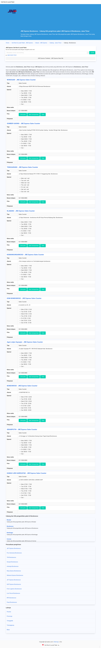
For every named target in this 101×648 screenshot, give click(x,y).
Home (7, 43)
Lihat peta (23, 114)
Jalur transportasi (34, 114)
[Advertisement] (58, 18)
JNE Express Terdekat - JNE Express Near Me (50, 58)
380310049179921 (12, 55)
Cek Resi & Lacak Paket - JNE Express (22, 43)
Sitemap (56, 642)
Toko (43, 114)
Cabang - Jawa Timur (55, 43)
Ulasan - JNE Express (41, 43)
